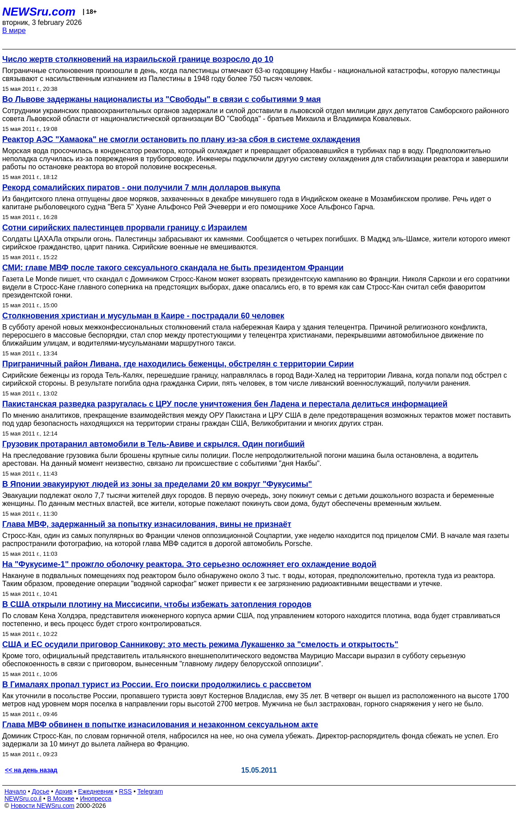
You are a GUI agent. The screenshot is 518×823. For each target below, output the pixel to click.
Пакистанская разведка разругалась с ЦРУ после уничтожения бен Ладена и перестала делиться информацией (225, 403)
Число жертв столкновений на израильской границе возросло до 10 (137, 59)
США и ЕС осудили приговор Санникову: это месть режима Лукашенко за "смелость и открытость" (200, 644)
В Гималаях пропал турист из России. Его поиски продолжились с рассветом (156, 684)
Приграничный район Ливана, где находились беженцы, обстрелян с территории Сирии (178, 363)
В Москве (60, 798)
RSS (125, 791)
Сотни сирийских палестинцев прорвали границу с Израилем (124, 227)
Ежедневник (95, 791)
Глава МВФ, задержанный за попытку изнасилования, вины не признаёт (146, 524)
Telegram (150, 791)
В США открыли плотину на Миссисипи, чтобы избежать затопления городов (157, 604)
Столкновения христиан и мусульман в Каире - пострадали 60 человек (143, 315)
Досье (40, 791)
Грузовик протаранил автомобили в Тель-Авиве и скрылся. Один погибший (153, 444)
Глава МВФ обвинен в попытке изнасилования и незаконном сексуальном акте (160, 724)
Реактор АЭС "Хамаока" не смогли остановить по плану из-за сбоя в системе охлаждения (181, 139)
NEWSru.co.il (22, 798)
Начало (15, 791)
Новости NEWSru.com (42, 805)
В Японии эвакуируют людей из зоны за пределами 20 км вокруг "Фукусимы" (157, 484)
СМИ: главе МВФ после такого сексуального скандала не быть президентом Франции (173, 267)
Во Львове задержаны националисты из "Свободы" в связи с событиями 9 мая (161, 99)
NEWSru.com (39, 11)
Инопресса (96, 798)
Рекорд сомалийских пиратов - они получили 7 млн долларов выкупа (141, 187)
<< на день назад (31, 770)
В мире (14, 30)
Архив (64, 791)
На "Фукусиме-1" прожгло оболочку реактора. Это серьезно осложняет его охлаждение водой (189, 564)
